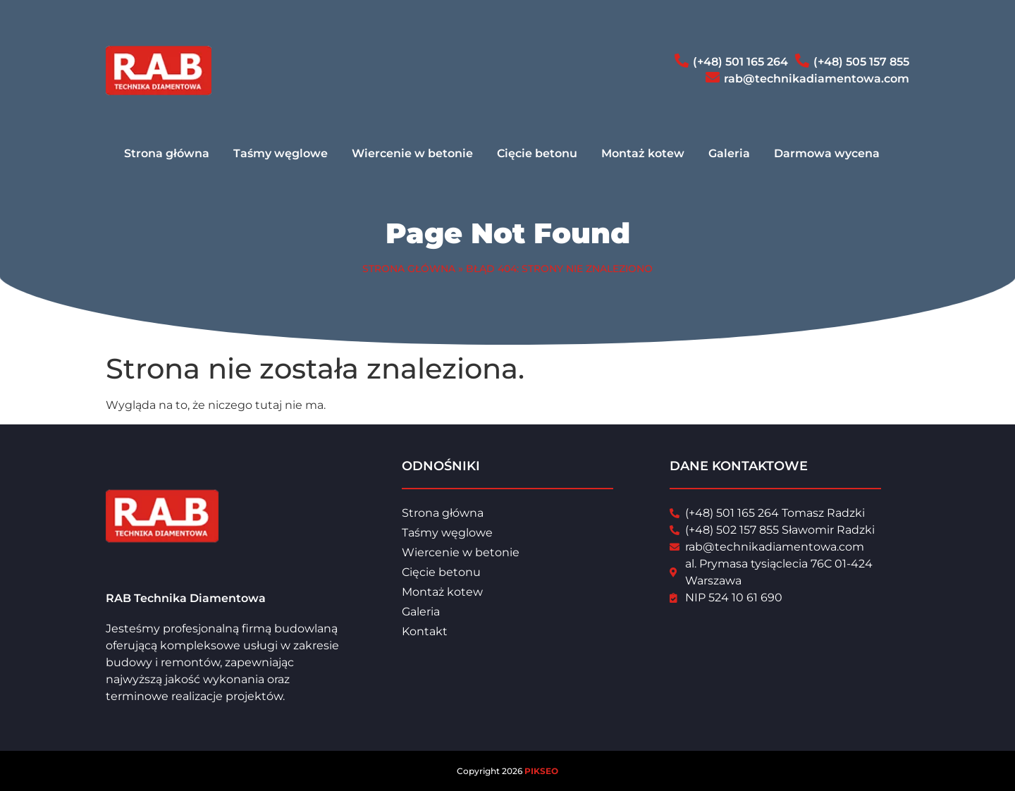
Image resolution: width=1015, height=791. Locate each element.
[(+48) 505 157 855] (802, 61)
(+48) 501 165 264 (740, 61)
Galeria (729, 153)
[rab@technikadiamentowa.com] (713, 77)
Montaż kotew (642, 153)
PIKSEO (541, 771)
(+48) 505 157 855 (861, 61)
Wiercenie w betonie (412, 153)
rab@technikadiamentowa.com (816, 78)
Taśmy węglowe (280, 153)
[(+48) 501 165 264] (682, 61)
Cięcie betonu (537, 153)
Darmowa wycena (827, 153)
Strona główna (166, 153)
